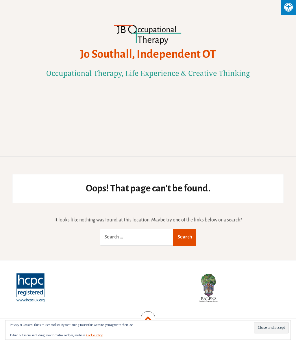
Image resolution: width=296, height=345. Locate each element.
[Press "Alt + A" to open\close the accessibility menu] (288, 7)
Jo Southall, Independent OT (148, 54)
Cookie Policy (94, 335)
